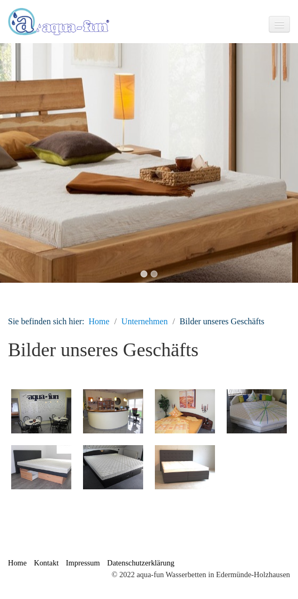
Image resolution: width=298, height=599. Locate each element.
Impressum (83, 563)
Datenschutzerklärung (140, 563)
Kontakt (46, 563)
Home (99, 321)
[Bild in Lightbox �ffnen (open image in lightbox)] (41, 411)
